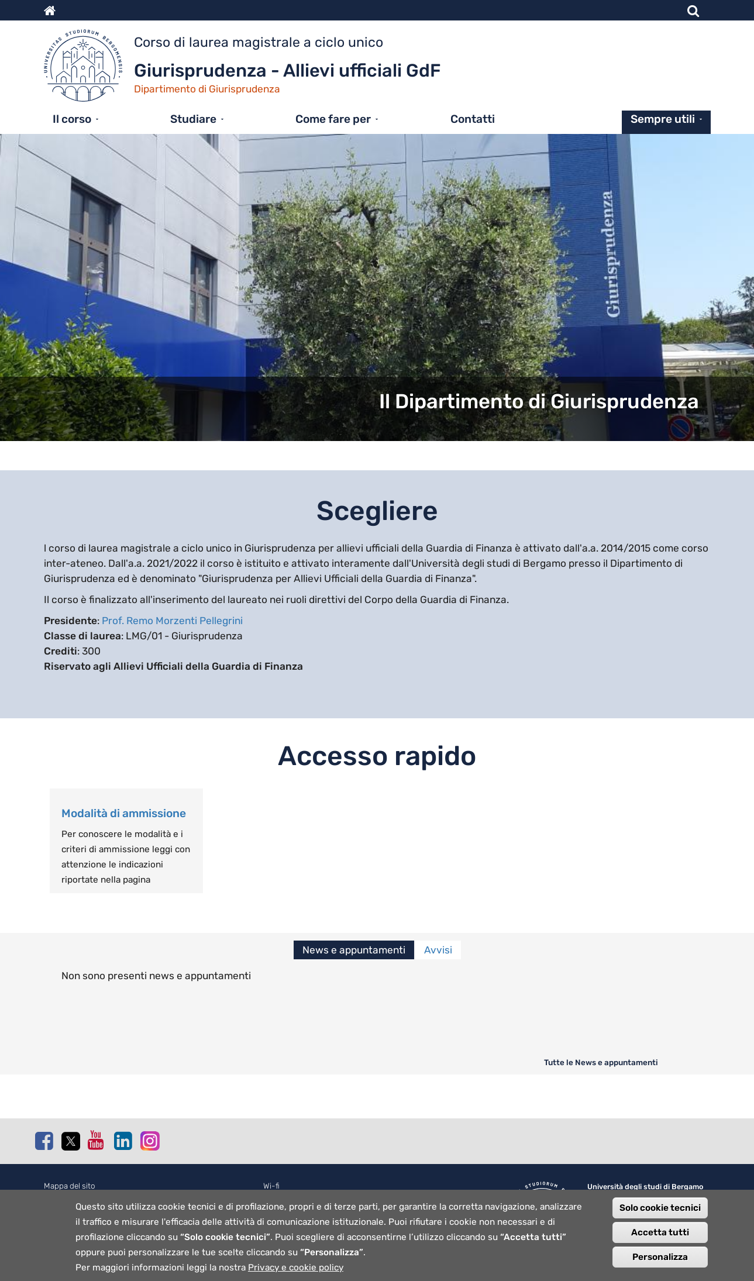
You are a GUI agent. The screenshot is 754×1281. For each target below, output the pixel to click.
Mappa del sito (69, 1186)
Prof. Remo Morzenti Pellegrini (172, 620)
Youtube (96, 1140)
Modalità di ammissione (123, 813)
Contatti (472, 119)
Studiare (193, 119)
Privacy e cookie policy (295, 1273)
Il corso (72, 119)
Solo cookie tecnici (660, 1213)
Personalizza (660, 1263)
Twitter (70, 1141)
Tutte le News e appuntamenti (601, 1062)
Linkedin (122, 1140)
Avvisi (438, 950)
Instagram (149, 1140)
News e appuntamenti (353, 950)
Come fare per (333, 119)
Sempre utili (663, 119)
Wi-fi (271, 1186)
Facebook (43, 1140)
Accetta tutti (660, 1238)
